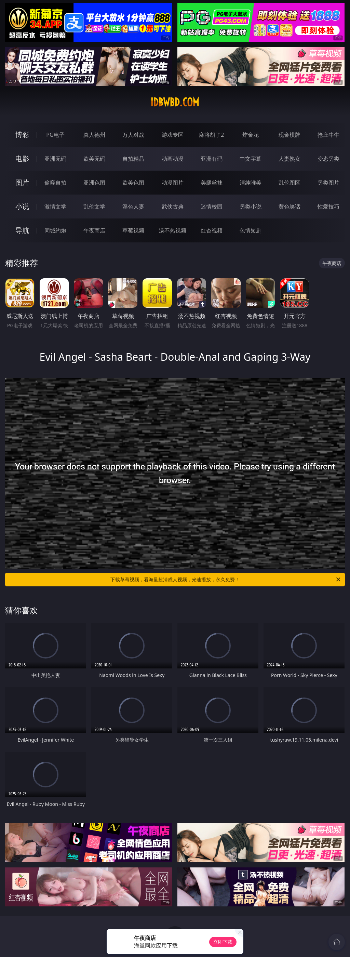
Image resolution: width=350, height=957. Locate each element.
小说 (22, 206)
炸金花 (250, 134)
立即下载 (222, 942)
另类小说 (250, 206)
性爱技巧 (328, 206)
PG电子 (55, 134)
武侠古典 (173, 206)
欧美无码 (94, 158)
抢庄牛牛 (328, 134)
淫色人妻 (133, 206)
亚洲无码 (55, 158)
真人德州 (94, 134)
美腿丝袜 (212, 182)
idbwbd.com (174, 102)
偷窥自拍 (55, 182)
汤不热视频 (172, 230)
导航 (22, 230)
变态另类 (328, 158)
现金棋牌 (289, 134)
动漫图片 (173, 182)
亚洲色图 (94, 182)
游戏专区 (173, 134)
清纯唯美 (250, 182)
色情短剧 (250, 230)
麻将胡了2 (211, 134)
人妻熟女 (289, 158)
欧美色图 (133, 182)
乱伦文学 (94, 206)
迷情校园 (212, 206)
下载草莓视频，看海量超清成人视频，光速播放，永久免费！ (225, 579)
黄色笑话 (289, 206)
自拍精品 (133, 158)
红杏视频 (212, 230)
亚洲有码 (212, 158)
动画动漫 (173, 158)
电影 (22, 158)
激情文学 (55, 206)
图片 (22, 182)
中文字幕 (250, 158)
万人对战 (133, 134)
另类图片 (328, 182)
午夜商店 (94, 230)
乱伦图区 (289, 182)
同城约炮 (55, 230)
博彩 (22, 134)
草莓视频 (133, 230)
